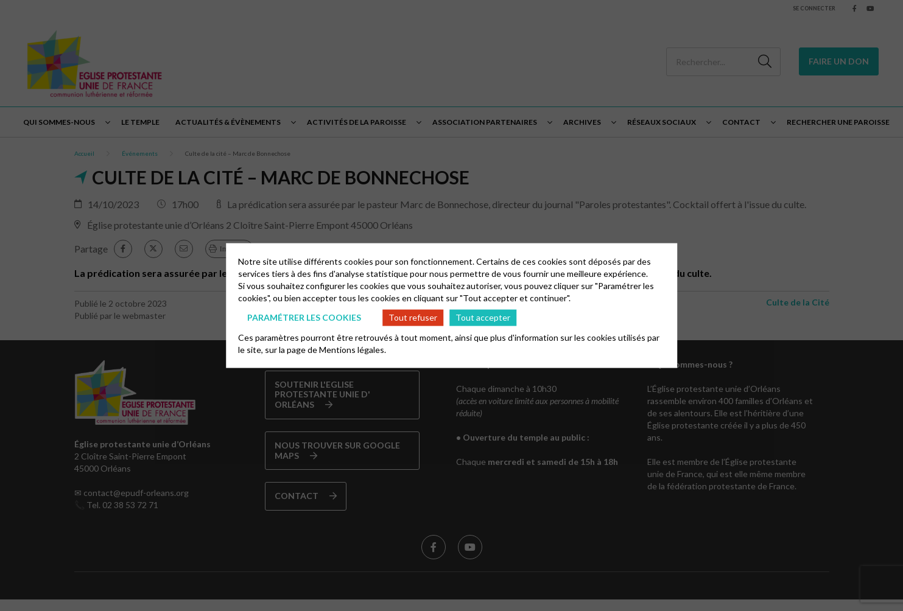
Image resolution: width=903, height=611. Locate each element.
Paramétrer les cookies (304, 317)
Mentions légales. (352, 349)
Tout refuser (412, 317)
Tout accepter (482, 317)
